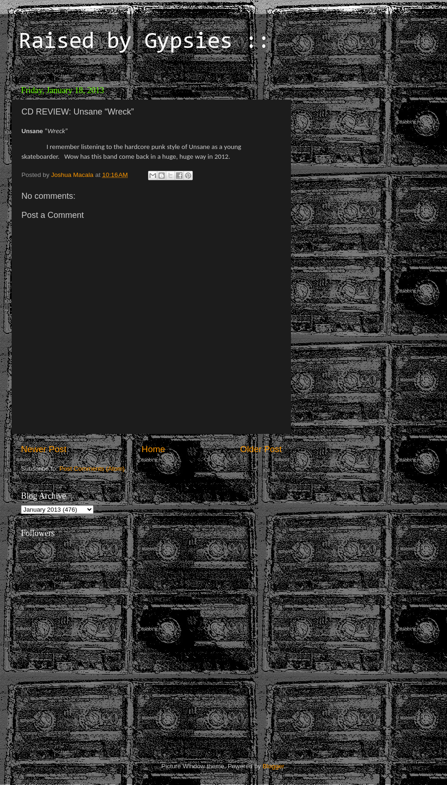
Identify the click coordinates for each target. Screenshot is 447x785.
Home (153, 449)
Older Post (261, 449)
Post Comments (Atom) (92, 468)
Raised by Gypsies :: (144, 42)
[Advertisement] (361, 139)
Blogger (273, 766)
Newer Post (44, 449)
